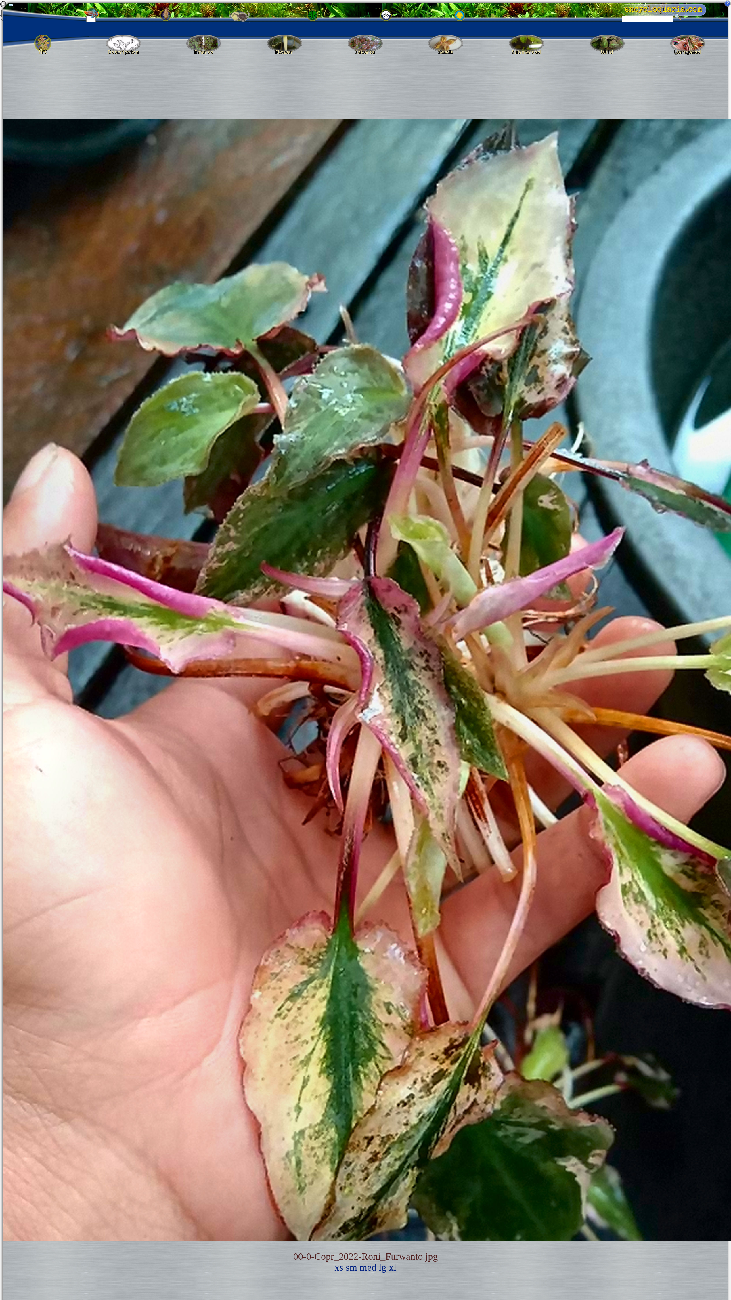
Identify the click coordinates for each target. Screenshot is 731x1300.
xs (339, 1267)
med (367, 1267)
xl (392, 1267)
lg (382, 1267)
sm (351, 1267)
